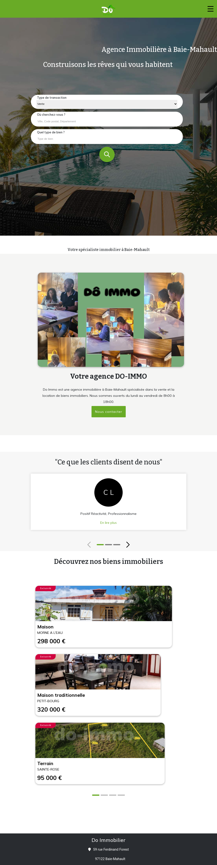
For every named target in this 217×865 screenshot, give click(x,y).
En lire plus (108, 523)
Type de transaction (52, 97)
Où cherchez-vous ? (51, 114)
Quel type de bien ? (51, 132)
